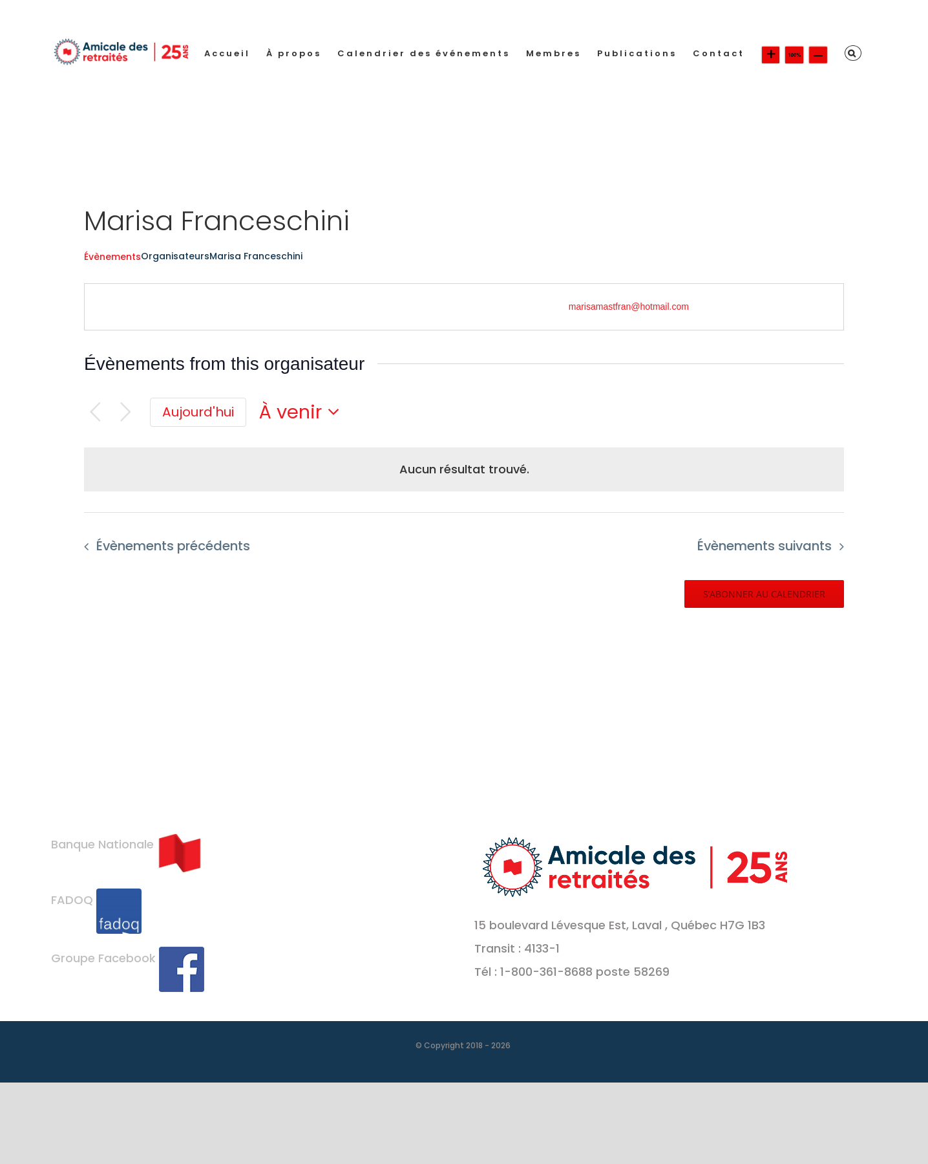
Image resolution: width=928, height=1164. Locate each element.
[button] (853, 53)
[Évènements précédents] (95, 412)
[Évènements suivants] (125, 412)
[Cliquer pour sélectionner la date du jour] (198, 412)
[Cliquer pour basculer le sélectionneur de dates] (303, 412)
